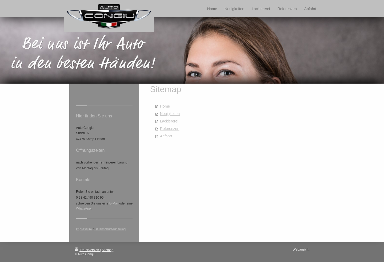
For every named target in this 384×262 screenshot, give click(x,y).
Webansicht (301, 249)
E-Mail (113, 203)
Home (165, 106)
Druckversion (87, 250)
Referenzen (169, 128)
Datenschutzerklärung (110, 229)
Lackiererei (169, 121)
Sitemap (107, 250)
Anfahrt (166, 136)
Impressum (84, 229)
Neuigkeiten (170, 114)
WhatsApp (83, 208)
